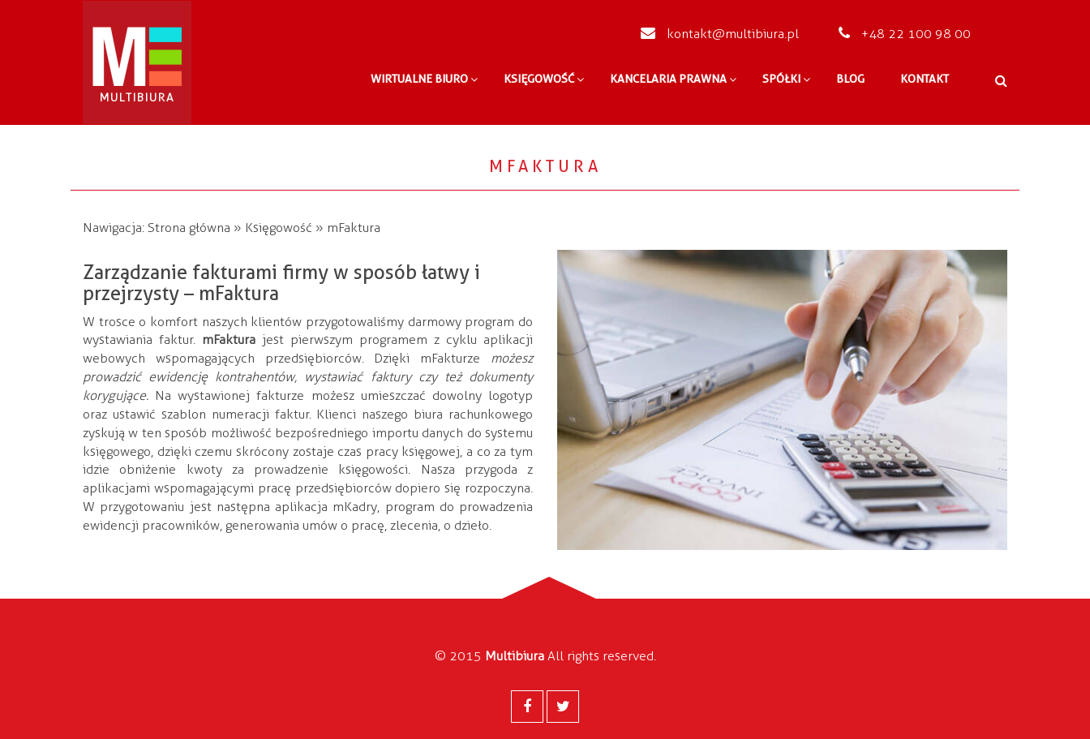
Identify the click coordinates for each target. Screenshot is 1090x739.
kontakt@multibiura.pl (720, 33)
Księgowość (278, 227)
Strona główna (189, 227)
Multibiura (514, 656)
